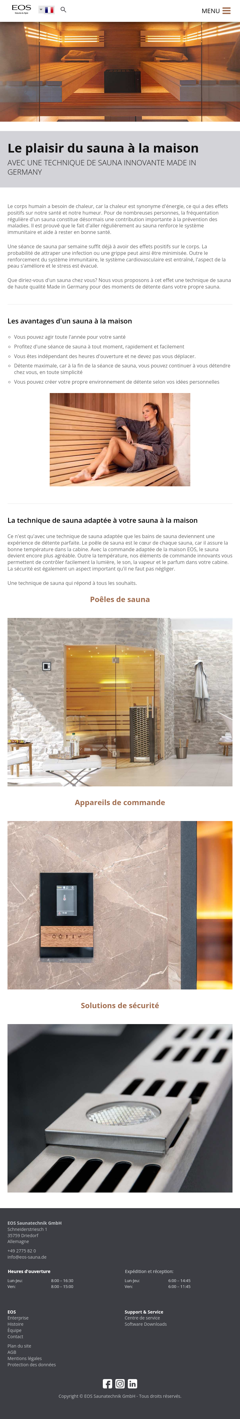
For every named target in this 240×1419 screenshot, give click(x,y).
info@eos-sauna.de (27, 1257)
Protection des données (32, 1365)
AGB (12, 1352)
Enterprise (18, 1318)
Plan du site (19, 1346)
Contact (15, 1336)
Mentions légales (25, 1358)
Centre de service (142, 1318)
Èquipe (15, 1330)
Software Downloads (146, 1324)
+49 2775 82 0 (22, 1251)
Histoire (15, 1324)
